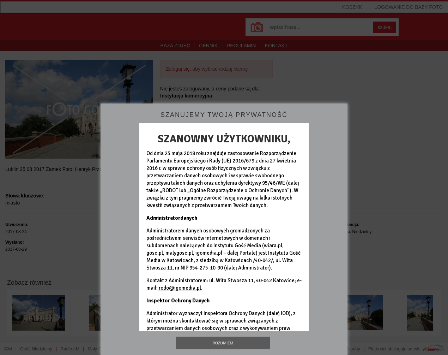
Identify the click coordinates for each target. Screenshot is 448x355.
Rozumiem (223, 342)
